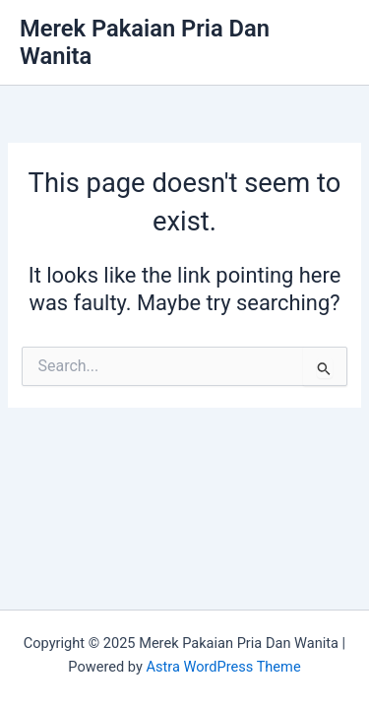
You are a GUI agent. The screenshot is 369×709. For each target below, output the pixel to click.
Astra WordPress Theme (223, 667)
